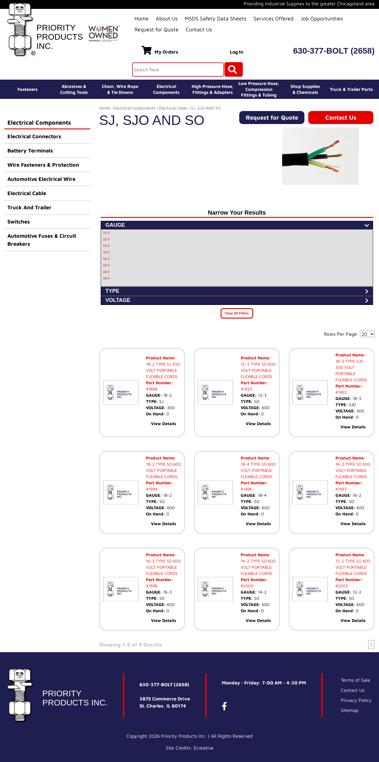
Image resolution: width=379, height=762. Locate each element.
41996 (246, 488)
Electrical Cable (26, 193)
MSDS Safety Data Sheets (215, 18)
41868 (151, 388)
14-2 (106, 245)
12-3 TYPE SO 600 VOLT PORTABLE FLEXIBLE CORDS (258, 370)
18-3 (106, 272)
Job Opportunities (322, 18)
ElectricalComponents (166, 89)
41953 (341, 392)
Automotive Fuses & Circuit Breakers (41, 240)
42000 (247, 585)
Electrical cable (173, 107)
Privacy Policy (356, 700)
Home (141, 18)
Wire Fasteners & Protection (43, 165)
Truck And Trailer (29, 207)
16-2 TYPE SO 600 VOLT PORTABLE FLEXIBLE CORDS (352, 470)
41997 (341, 488)
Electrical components (134, 107)
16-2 (106, 252)
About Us (167, 18)
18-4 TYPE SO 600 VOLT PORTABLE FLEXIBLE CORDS (258, 470)
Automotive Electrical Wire (41, 179)
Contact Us (199, 29)
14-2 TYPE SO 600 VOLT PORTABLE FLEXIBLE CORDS (258, 567)
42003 (341, 585)
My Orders (160, 50)
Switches (18, 221)
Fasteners (27, 89)
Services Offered (273, 18)
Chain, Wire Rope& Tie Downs (120, 89)
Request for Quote (156, 29)
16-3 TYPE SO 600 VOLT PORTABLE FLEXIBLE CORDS (163, 567)
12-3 (106, 239)
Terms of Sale (355, 680)
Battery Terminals (30, 150)
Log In (236, 51)
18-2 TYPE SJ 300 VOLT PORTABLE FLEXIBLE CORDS (163, 370)
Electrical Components (39, 122)
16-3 (106, 259)
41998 (151, 585)
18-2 (106, 265)
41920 (246, 388)
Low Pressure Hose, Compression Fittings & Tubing (258, 89)
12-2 (106, 232)
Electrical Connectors (34, 136)
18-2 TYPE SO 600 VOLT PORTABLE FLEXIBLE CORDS (163, 470)
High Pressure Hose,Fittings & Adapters (213, 89)
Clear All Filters (237, 313)
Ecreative (203, 747)
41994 (151, 488)
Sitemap (350, 710)
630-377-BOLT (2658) (334, 50)
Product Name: (161, 357)
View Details (163, 423)
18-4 (106, 278)
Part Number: (159, 382)
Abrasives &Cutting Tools (74, 89)
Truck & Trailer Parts (351, 89)
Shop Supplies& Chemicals (305, 89)
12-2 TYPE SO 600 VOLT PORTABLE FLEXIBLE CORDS (352, 567)
